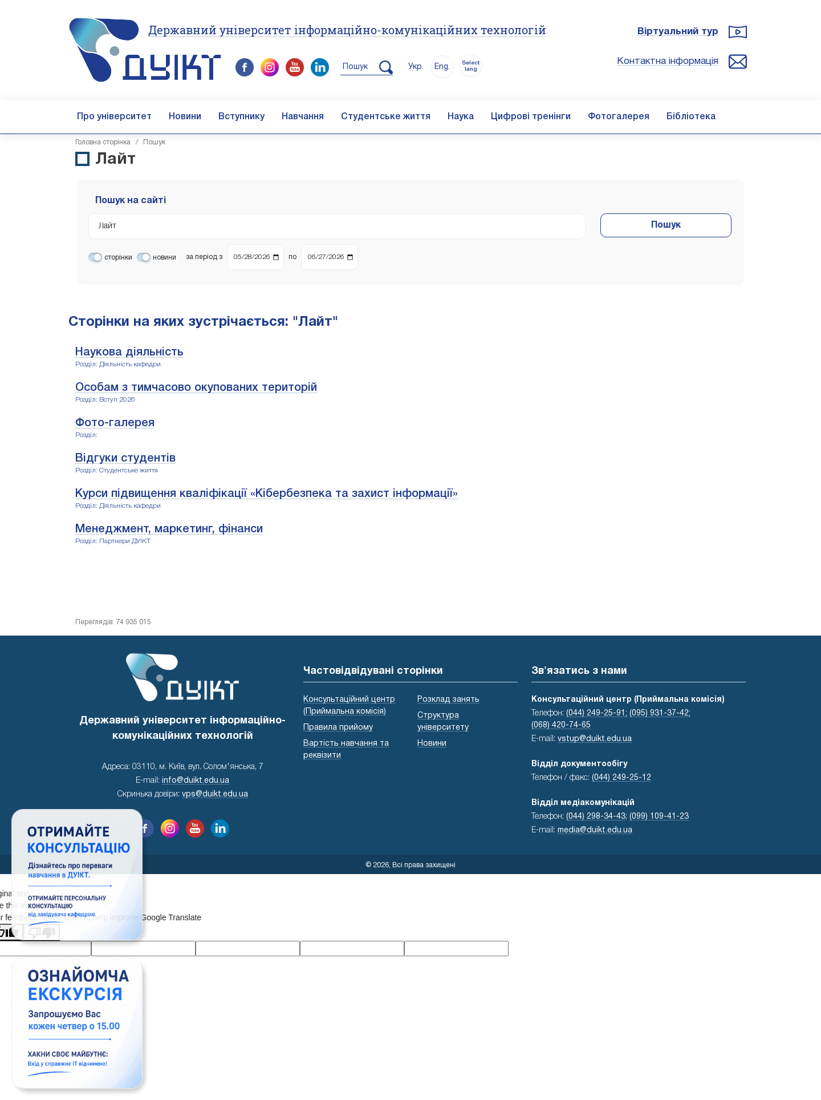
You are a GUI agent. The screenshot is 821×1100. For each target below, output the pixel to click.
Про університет (114, 117)
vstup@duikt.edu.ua (595, 739)
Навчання (303, 117)
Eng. (442, 67)
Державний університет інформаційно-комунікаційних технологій (347, 29)
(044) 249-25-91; (596, 713)
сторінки (118, 257)
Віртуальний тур (677, 31)
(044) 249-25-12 (621, 778)
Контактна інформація (667, 61)
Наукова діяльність (129, 352)
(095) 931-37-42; (659, 713)
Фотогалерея (618, 117)
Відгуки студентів (125, 459)
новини (164, 257)
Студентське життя (385, 117)
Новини (185, 117)
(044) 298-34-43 (595, 816)
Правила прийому (338, 727)
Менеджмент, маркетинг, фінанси (169, 529)
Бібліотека (691, 117)
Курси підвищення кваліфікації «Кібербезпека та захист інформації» (266, 494)
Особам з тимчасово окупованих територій (196, 388)
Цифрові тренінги (531, 117)
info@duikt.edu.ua (195, 780)
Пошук (666, 225)
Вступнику (241, 117)
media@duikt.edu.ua (595, 830)
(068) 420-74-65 (561, 725)
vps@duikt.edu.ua (215, 794)
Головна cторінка (103, 142)
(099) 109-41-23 (659, 816)
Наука (461, 117)
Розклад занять (448, 699)
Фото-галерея (115, 423)
